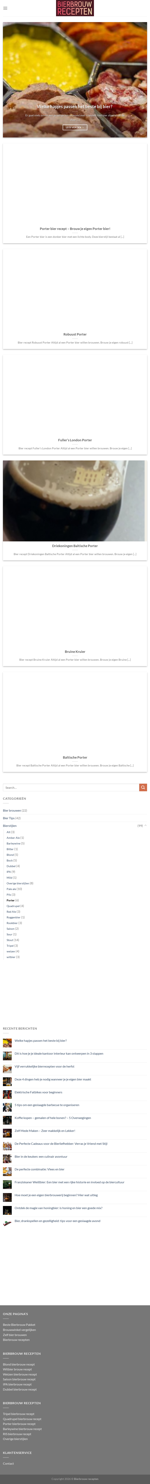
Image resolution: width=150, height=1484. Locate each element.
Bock (10, 860)
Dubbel (11, 866)
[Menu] (5, 8)
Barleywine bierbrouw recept (22, 1429)
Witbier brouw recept (17, 1369)
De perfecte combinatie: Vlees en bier (39, 1169)
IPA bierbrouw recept (17, 1384)
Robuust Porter (75, 334)
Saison (10, 928)
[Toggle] (145, 825)
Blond (10, 854)
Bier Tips (9, 818)
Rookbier (12, 923)
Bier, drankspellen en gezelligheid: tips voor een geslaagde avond (57, 1220)
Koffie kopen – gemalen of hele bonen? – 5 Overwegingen (53, 1118)
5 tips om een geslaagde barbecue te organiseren (47, 1105)
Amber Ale (13, 837)
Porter (11, 900)
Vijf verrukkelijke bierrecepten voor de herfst (44, 1066)
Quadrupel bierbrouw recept (22, 1419)
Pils (9, 894)
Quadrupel (13, 906)
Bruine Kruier (75, 652)
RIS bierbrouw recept (17, 1434)
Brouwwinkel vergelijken (19, 1329)
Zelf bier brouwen (15, 1335)
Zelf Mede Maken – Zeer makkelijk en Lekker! (45, 1130)
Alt (8, 832)
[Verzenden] (143, 787)
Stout (10, 940)
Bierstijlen (10, 825)
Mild (9, 877)
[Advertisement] (75, 993)
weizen (11, 951)
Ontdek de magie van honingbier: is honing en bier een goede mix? (58, 1208)
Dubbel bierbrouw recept (20, 1389)
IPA (9, 871)
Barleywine (13, 843)
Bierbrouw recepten (16, 1339)
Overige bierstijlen (18, 883)
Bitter (10, 849)
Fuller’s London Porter (75, 440)
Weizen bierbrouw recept (20, 1374)
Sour (9, 934)
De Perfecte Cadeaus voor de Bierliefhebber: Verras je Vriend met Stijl (61, 1143)
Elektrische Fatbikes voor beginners (38, 1092)
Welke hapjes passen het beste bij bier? (41, 1040)
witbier (11, 957)
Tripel (10, 945)
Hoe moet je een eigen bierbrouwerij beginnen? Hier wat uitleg (56, 1195)
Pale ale (11, 889)
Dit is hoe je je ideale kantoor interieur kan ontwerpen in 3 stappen (59, 1053)
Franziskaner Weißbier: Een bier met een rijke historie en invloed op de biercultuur (69, 1182)
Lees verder (75, 127)
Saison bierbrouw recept (19, 1379)
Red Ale (11, 911)
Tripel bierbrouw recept (18, 1414)
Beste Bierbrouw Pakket (19, 1324)
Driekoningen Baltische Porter (75, 546)
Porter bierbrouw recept (19, 1424)
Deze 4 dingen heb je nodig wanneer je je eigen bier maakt (53, 1079)
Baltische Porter (75, 757)
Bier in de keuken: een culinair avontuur (41, 1156)
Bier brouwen (12, 810)
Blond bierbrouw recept (19, 1364)
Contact (8, 1463)
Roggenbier (14, 917)
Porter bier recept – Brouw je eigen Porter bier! (75, 229)
